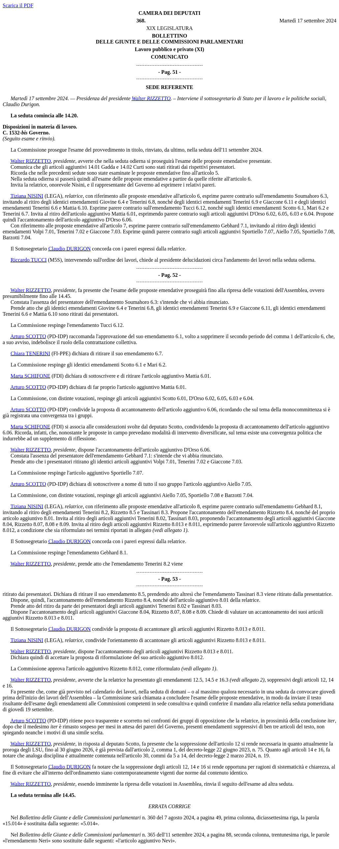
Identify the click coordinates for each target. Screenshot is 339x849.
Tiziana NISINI (27, 196)
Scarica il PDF (18, 5)
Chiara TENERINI (30, 353)
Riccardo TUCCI (28, 260)
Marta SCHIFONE (30, 376)
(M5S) (55, 260)
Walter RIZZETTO (151, 98)
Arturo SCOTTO (28, 336)
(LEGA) (53, 196)
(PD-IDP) (57, 336)
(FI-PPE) (61, 353)
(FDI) (57, 376)
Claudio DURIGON (69, 248)
